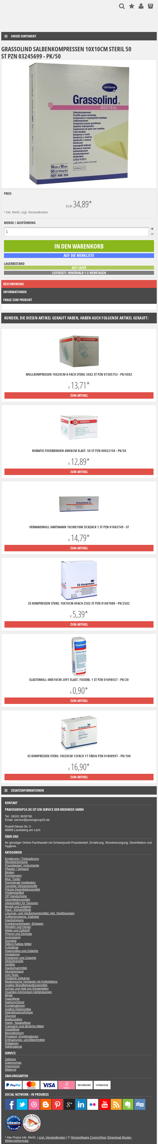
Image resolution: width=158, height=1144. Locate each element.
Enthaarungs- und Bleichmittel (25, 1040)
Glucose (10, 1016)
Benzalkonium (14, 1033)
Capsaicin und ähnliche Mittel (24, 1026)
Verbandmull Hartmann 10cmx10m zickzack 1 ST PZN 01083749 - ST (79, 527)
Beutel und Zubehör (18, 906)
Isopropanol (13, 937)
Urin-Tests (11, 975)
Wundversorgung (16, 862)
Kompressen (13, 875)
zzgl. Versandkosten (34, 212)
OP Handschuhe (16, 896)
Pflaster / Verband (17, 869)
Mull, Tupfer (13, 879)
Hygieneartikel (14, 892)
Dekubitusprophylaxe (19, 1012)
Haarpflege (12, 999)
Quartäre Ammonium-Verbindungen (28, 992)
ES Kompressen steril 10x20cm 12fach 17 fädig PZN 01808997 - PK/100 (79, 756)
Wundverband (14, 971)
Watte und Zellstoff (17, 930)
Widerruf (10, 1069)
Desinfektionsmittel (17, 899)
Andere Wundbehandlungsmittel (26, 985)
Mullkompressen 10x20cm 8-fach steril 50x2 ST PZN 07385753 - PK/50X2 (79, 374)
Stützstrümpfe (14, 961)
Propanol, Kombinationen (22, 1036)
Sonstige (11, 941)
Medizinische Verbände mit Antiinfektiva (31, 981)
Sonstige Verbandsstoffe (21, 886)
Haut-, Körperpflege (18, 910)
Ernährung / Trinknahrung (22, 859)
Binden (9, 872)
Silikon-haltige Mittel (18, 944)
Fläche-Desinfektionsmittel (22, 889)
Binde (9, 995)
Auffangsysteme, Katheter (22, 917)
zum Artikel (79, 395)
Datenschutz (13, 1062)
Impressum (12, 1066)
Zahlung (10, 1059)
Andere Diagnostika (18, 1009)
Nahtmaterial (13, 1046)
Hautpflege (12, 1029)
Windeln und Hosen (18, 927)
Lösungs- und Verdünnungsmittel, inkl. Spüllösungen (40, 913)
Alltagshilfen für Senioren (21, 903)
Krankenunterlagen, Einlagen (24, 923)
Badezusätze (13, 1019)
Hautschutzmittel (16, 968)
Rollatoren (12, 1043)
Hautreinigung (14, 920)
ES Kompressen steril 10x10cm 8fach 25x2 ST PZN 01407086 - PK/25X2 (79, 603)
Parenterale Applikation (20, 882)
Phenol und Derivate (18, 934)
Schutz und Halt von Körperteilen (26, 988)
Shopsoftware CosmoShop (88, 1137)
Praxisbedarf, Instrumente (22, 865)
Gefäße (10, 964)
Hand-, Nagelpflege (18, 1023)
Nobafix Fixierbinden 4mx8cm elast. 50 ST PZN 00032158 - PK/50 (79, 451)
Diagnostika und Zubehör (21, 951)
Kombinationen (15, 1005)
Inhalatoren (12, 954)
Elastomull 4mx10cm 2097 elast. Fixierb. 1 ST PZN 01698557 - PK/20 (79, 680)
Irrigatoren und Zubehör (20, 958)
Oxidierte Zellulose (17, 978)
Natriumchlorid (14, 1002)
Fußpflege (11, 947)
